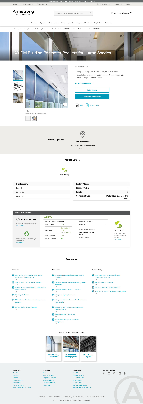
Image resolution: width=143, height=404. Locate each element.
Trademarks (41, 397)
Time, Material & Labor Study (65, 314)
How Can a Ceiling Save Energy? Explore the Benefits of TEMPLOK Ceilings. (71, 1)
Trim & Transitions (48, 380)
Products (34, 23)
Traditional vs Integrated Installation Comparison (67, 320)
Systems (43, 23)
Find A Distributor (78, 375)
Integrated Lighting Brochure (65, 295)
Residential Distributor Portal (82, 387)
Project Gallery (77, 383)
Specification (94, 105)
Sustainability (17, 383)
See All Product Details (84, 83)
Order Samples (77, 380)
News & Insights (18, 380)
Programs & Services (83, 23)
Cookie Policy (67, 397)
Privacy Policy (79, 397)
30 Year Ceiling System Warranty (26, 307)
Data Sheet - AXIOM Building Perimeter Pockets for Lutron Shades (28, 276)
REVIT (79, 105)
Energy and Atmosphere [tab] (87, 229)
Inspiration (98, 23)
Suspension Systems (49, 378)
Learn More (19, 243)
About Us (16, 373)
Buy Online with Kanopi (80, 385)
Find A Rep (76, 373)
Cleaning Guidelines (22, 295)
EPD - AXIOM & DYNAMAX (104, 282)
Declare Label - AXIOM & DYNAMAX (107, 287)
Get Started (19, 226)
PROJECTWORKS (78, 378)
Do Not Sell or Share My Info (96, 397)
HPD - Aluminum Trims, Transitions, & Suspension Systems (107, 276)
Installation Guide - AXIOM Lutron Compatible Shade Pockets (30, 288)
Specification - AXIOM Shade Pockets (28, 282)
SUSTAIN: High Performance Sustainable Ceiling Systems (69, 308)
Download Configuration (92, 97)
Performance (53, 23)
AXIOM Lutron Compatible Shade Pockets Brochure (69, 276)
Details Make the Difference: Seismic (68, 290)
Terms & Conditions (54, 397)
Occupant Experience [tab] (86, 221)
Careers (15, 378)
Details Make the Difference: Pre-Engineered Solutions (70, 283)
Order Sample (92, 90)
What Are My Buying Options (22, 387)
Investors (16, 375)
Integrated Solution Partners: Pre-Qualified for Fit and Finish (71, 301)
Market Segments (67, 23)
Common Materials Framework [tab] (54, 221)
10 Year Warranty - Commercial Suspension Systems (30, 301)
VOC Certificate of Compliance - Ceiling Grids (110, 291)
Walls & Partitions (48, 375)
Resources (108, 23)
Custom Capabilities (49, 383)
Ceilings (45, 373)
